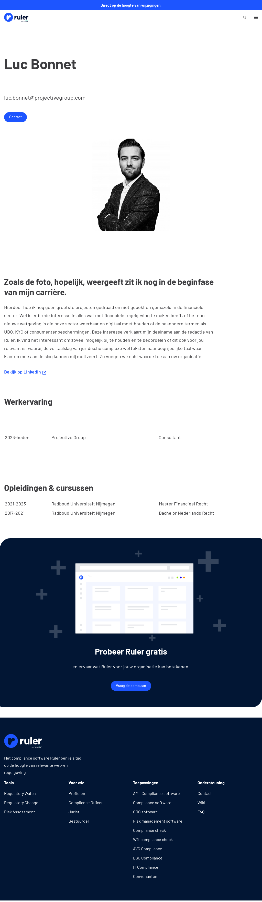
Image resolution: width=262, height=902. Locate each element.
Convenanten (145, 876)
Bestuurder (79, 820)
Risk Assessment (19, 811)
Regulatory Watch (20, 793)
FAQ (201, 811)
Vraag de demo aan (131, 685)
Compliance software (152, 802)
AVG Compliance (147, 848)
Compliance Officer (86, 802)
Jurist (74, 811)
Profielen (77, 793)
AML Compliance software (156, 793)
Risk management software (157, 820)
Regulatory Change (21, 802)
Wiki (201, 802)
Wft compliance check (153, 839)
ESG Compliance (147, 857)
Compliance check (149, 830)
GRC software (145, 811)
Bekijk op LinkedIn (25, 372)
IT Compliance (145, 867)
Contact (15, 117)
